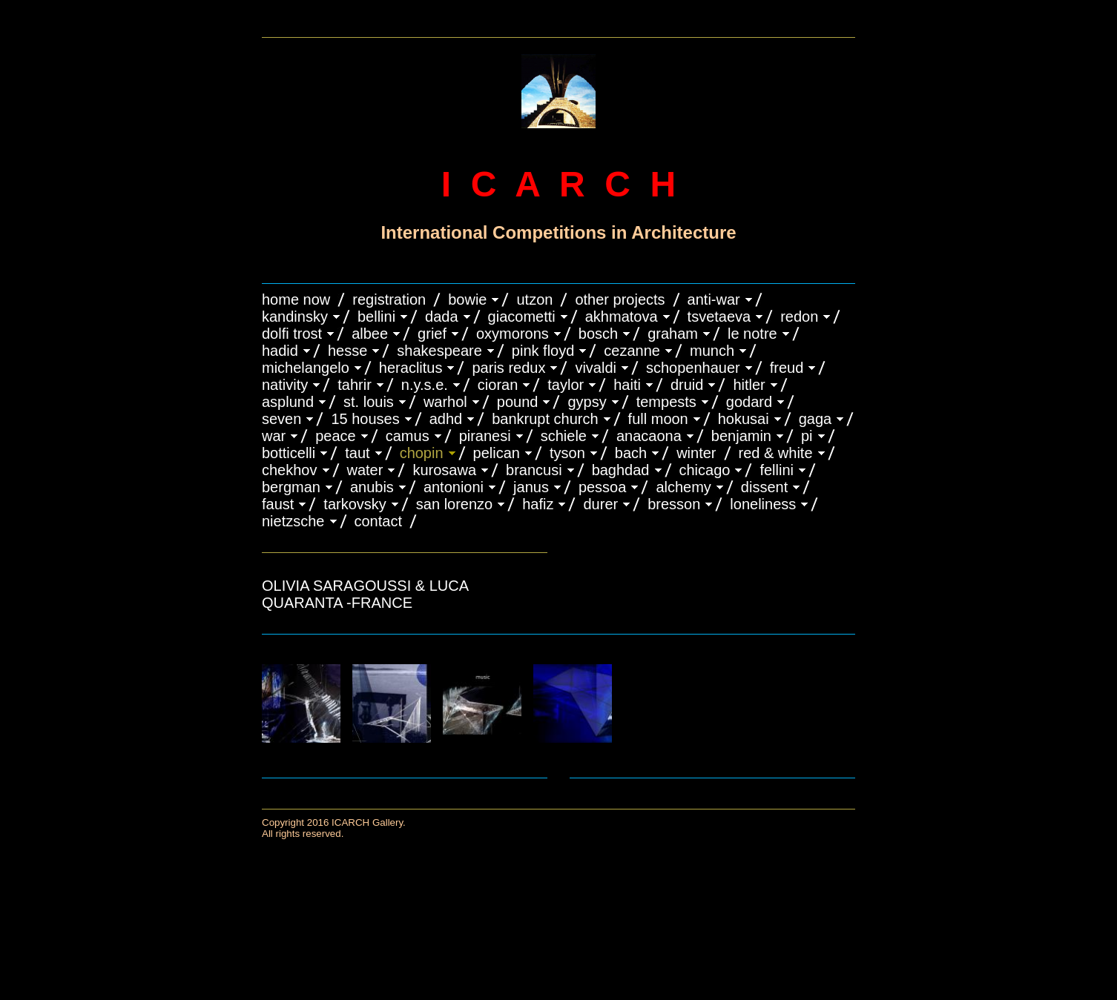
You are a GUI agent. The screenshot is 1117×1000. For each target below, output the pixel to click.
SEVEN (281, 419)
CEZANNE (632, 350)
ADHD (446, 419)
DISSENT (764, 487)
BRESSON (674, 504)
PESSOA (603, 487)
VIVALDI (595, 368)
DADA (441, 316)
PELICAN (496, 453)
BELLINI (376, 316)
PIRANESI (485, 436)
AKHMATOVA (621, 316)
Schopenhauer (693, 368)
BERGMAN (291, 487)
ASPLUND (288, 402)
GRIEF (432, 333)
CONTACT (378, 521)
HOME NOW (296, 299)
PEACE (335, 436)
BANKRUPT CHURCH (545, 419)
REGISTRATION (389, 299)
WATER (365, 470)
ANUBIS (372, 487)
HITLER (749, 385)
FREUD (787, 368)
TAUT (357, 453)
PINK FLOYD (543, 350)
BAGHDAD (621, 470)
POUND (517, 402)
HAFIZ (537, 504)
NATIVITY (285, 385)
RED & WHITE (776, 453)
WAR (274, 436)
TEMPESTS (666, 402)
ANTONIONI (454, 487)
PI (807, 436)
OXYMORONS (512, 333)
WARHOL (445, 402)
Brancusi (534, 470)
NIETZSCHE (293, 521)
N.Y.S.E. (424, 385)
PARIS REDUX (508, 368)
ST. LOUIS (368, 402)
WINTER (696, 453)
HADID (280, 350)
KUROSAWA (444, 470)
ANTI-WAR (714, 299)
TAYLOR (565, 385)
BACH (631, 453)
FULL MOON (658, 419)
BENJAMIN (741, 436)
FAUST (278, 504)
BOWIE (467, 299)
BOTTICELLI (288, 453)
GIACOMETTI (522, 316)
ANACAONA (649, 436)
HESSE (347, 350)
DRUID (686, 385)
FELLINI (777, 470)
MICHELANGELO (305, 368)
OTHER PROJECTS (620, 299)
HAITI (627, 385)
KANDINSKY (295, 316)
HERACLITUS (411, 368)
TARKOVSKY (354, 504)
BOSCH (598, 333)
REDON (799, 316)
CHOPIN (422, 453)
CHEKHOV (289, 470)
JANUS (531, 487)
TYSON (567, 453)
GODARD (749, 402)
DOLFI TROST (292, 333)
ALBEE (370, 333)
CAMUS (407, 436)
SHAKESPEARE (439, 350)
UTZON (534, 299)
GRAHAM (673, 333)
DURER (600, 504)
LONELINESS (763, 504)
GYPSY (586, 402)
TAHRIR (354, 385)
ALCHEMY (683, 487)
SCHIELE (564, 436)
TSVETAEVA (719, 316)
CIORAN (498, 385)
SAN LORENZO (454, 504)
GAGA (815, 419)
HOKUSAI (743, 419)
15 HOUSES (365, 419)
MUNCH (712, 350)
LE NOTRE (752, 333)
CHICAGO (705, 470)
